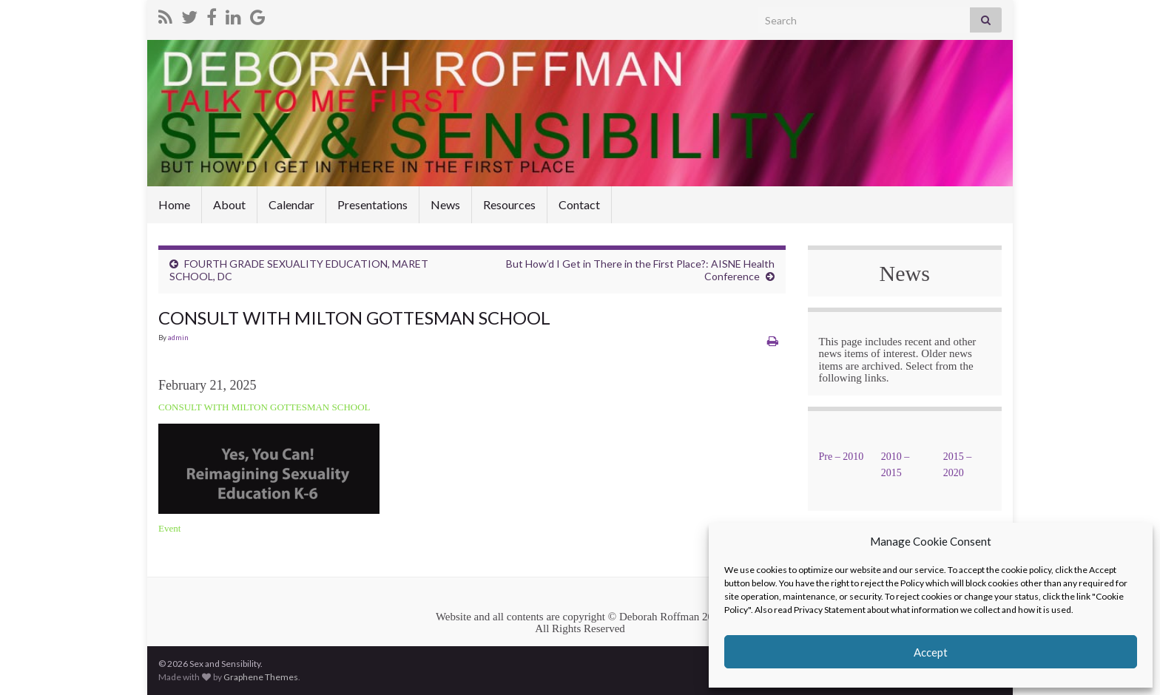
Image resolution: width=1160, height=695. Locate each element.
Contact (579, 204)
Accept (931, 652)
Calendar (291, 204)
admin (178, 337)
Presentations (372, 204)
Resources (509, 204)
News (445, 204)
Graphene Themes (260, 676)
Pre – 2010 (841, 456)
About (229, 204)
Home (174, 204)
